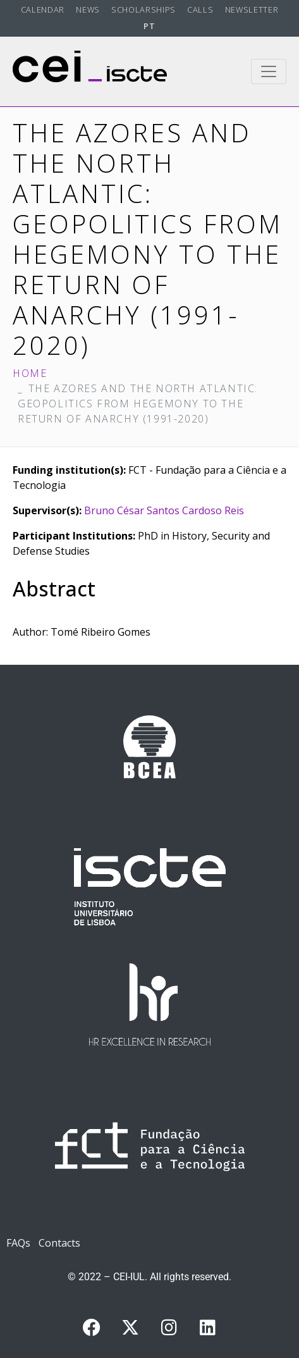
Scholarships (143, 9)
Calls (200, 9)
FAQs (18, 1243)
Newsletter (251, 9)
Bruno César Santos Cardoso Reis (164, 510)
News (88, 9)
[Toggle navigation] (268, 71)
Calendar (42, 9)
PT (149, 26)
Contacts (59, 1243)
